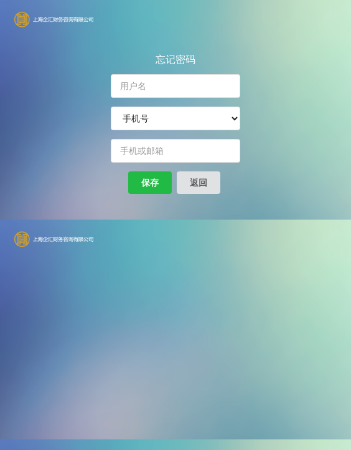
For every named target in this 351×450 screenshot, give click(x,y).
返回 (198, 182)
